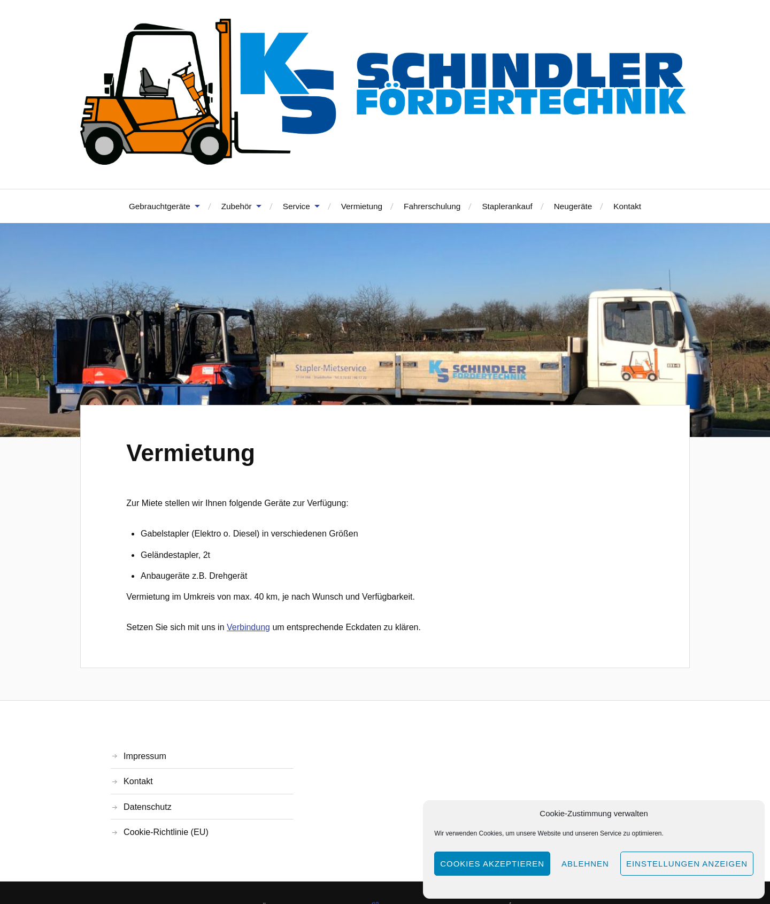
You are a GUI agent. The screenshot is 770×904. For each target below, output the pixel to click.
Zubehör (236, 206)
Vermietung (361, 206)
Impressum (145, 756)
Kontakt (627, 206)
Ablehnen (585, 863)
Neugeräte (573, 206)
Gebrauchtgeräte (159, 206)
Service (296, 206)
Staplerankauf (507, 206)
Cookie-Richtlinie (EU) (166, 832)
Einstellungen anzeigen (687, 863)
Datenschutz (148, 806)
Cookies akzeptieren (492, 863)
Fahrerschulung (432, 206)
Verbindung (248, 627)
